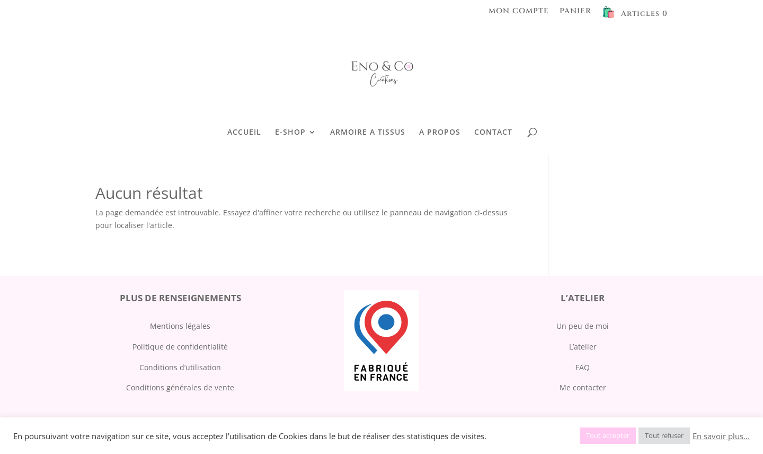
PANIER (575, 11)
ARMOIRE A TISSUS (367, 132)
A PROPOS (439, 132)
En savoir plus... (721, 436)
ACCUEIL (244, 132)
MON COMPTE (519, 11)
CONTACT (493, 132)
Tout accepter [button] (607, 435)
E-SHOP (290, 132)
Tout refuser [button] (664, 435)
